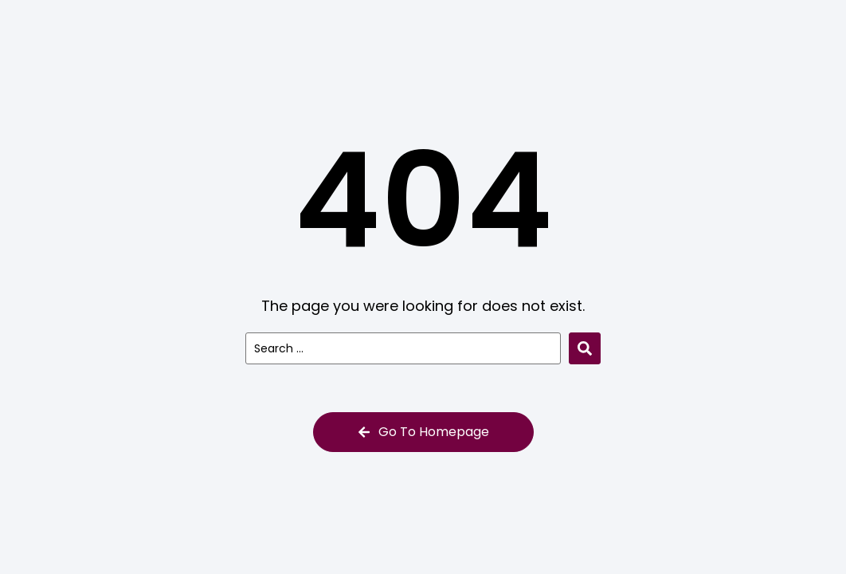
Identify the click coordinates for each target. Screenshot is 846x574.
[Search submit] (585, 348)
